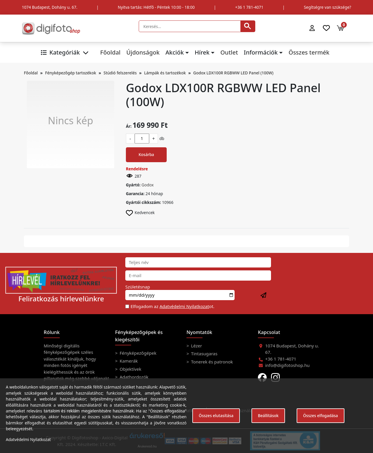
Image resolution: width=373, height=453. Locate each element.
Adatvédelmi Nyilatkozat (184, 306)
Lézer (196, 346)
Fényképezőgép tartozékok (70, 73)
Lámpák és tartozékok (165, 73)
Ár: (128, 126)
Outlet (229, 52)
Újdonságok (142, 52)
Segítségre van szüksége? (327, 7)
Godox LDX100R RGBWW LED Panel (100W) (233, 73)
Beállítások (268, 415)
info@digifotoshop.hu (287, 365)
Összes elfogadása (320, 415)
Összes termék (308, 52)
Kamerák (128, 361)
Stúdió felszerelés (120, 73)
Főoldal (110, 52)
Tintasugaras (204, 353)
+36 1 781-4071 (249, 7)
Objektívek (130, 369)
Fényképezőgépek (137, 353)
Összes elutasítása (216, 415)
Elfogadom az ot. (172, 306)
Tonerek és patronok (211, 362)
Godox (148, 185)
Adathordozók (134, 377)
